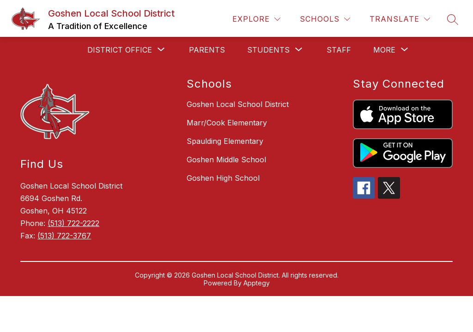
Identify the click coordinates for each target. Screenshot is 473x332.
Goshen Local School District (238, 104)
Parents (207, 49)
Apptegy (256, 283)
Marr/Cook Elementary (227, 122)
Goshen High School (223, 178)
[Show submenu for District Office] (119, 49)
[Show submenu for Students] (268, 49)
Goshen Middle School (226, 159)
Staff (339, 49)
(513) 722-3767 (64, 235)
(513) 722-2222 (73, 223)
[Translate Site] (399, 19)
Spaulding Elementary (225, 141)
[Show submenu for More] (384, 49)
